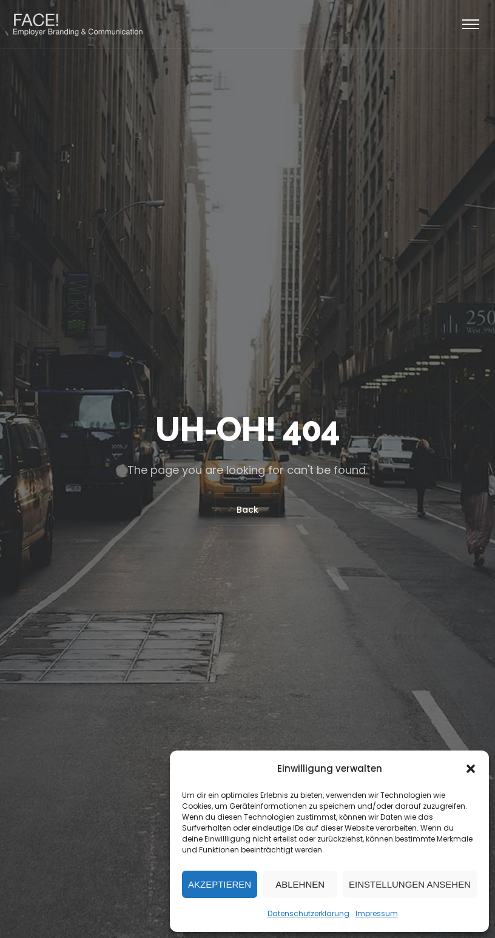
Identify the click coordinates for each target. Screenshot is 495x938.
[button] (471, 769)
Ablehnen (300, 884)
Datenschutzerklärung (308, 913)
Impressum (376, 913)
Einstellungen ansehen (410, 884)
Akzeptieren (219, 884)
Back (247, 510)
